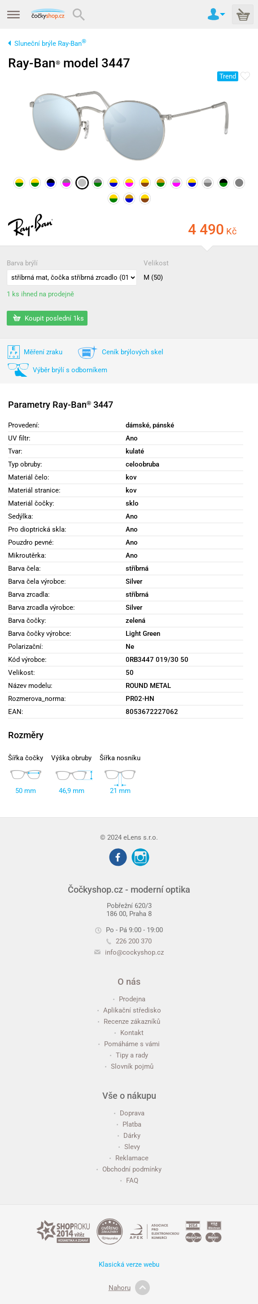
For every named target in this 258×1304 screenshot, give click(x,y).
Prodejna (129, 999)
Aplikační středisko (129, 1010)
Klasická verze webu (129, 1264)
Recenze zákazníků (129, 1022)
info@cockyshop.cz (134, 952)
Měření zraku (43, 352)
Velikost (156, 263)
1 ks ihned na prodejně (40, 294)
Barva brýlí (22, 263)
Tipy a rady (129, 1055)
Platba (129, 1124)
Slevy (129, 1147)
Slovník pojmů (129, 1066)
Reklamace (129, 1158)
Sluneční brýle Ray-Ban (50, 44)
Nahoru (129, 1288)
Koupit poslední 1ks (48, 318)
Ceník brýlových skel (132, 352)
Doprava (129, 1113)
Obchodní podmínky (129, 1169)
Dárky (129, 1136)
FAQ (129, 1180)
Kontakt (129, 1033)
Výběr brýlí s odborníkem (70, 370)
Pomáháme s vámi (129, 1044)
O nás (129, 981)
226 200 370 (129, 941)
